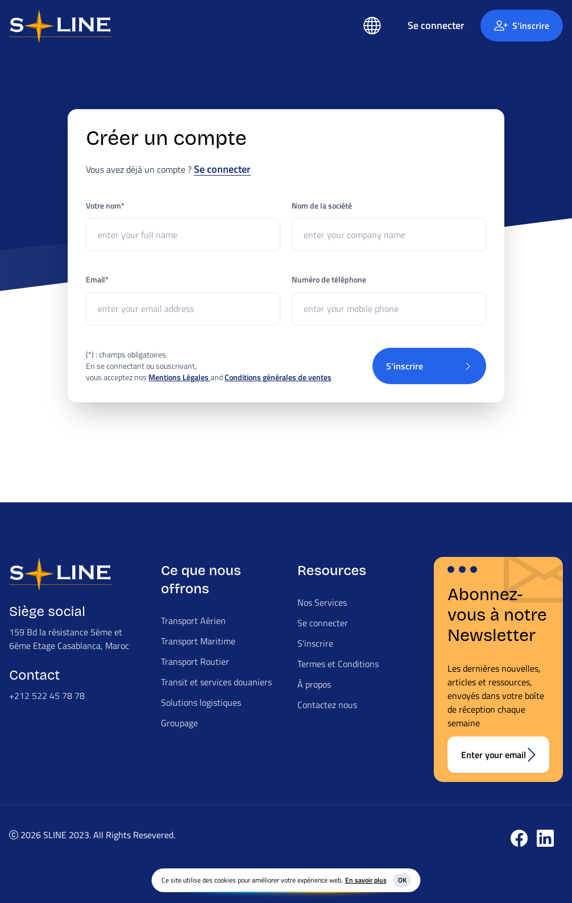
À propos (314, 684)
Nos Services (322, 602)
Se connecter (222, 169)
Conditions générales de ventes (278, 377)
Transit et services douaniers (216, 682)
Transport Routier (195, 661)
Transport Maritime (198, 641)
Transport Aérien (193, 620)
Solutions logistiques (201, 702)
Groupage (179, 723)
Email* (97, 279)
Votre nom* (105, 205)
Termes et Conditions (338, 664)
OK (402, 880)
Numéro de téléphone (329, 279)
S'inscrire (521, 25)
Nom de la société (322, 205)
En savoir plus (366, 880)
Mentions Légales (179, 377)
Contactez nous (327, 704)
